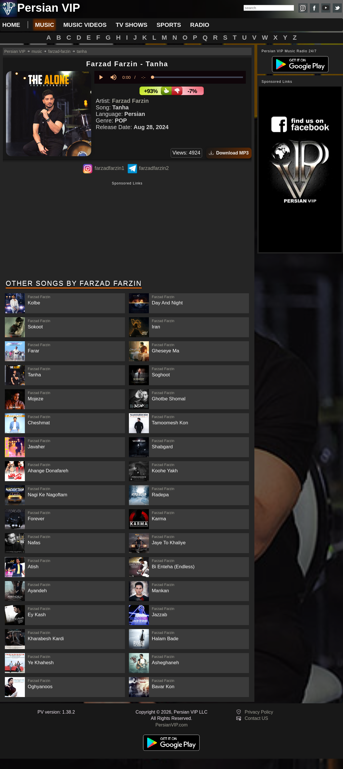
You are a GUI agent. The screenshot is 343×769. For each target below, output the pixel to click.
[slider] (198, 77)
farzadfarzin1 (109, 168)
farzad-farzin (59, 51)
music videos (84, 24)
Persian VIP (14, 51)
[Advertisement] (127, 231)
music (44, 24)
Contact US (256, 718)
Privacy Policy (259, 712)
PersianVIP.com (171, 724)
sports (169, 24)
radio (199, 24)
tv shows (131, 24)
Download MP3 (229, 152)
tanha (82, 51)
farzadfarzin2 (154, 168)
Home (11, 24)
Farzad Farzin (130, 101)
